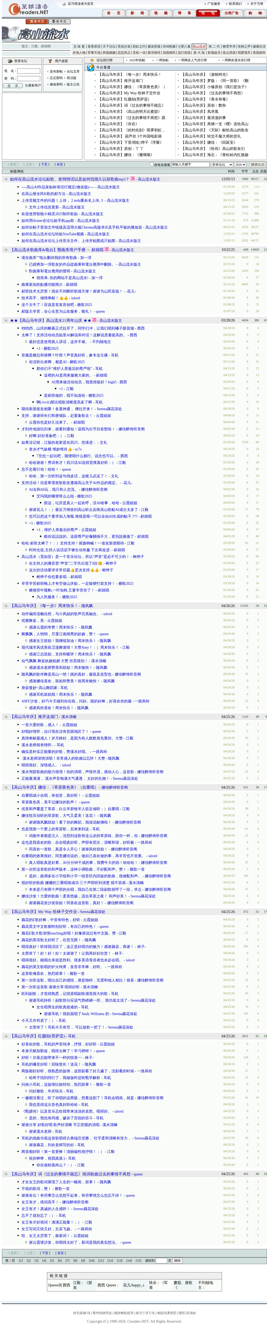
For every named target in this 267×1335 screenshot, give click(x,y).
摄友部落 (154, 46)
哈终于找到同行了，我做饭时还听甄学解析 (64, 1078)
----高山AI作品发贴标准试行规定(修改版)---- (57, 187)
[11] (101, 1260)
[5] (52, 1260)
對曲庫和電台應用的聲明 (49, 271)
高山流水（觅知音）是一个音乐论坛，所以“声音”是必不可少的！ (75, 557)
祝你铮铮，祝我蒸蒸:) (47, 1158)
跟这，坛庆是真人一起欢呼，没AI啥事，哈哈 (81, 503)
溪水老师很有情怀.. (37, 745)
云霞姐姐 (103, 416)
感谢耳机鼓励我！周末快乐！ (53, 694)
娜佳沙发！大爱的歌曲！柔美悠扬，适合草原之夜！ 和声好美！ (74, 896)
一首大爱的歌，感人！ (40, 725)
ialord (75, 298)
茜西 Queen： (109, 1285)
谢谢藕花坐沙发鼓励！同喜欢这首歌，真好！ (66, 903)
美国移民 (259, 53)
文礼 (103, 443)
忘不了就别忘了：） (38, 1216)
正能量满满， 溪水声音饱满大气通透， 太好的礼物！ (65, 779)
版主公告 (73, 84)
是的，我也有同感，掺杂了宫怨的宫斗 (61, 1118)
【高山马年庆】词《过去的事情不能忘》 (131, 105)
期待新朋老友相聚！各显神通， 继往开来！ (57, 409)
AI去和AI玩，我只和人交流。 (53, 490)
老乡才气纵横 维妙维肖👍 (50, 449)
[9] (83, 1260)
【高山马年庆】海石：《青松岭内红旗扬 (215, 155)
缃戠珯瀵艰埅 (166, 1313)
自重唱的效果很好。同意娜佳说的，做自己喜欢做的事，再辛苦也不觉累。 (83, 856)
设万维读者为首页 (81, 4)
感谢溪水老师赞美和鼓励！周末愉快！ (61, 668)
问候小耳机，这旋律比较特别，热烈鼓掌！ (57, 1085)
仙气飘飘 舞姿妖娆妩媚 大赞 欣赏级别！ (54, 661)
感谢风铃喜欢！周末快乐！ (51, 708)
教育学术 (229, 46)
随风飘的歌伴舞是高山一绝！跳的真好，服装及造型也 (66, 674)
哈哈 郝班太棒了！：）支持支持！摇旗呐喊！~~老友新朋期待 (72, 543)
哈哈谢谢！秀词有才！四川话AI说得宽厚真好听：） (72, 463)
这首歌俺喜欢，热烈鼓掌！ (43, 974)
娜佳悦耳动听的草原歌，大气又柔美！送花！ (59, 816)
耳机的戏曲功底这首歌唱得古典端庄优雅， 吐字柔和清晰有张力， (76, 1138)
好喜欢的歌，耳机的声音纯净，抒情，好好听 (59, 1044)
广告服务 (213, 4)
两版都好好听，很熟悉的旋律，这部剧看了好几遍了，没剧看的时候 (77, 1071)
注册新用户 (33, 85)
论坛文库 (73, 71)
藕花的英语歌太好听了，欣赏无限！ (51, 940)
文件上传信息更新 (44, 207)
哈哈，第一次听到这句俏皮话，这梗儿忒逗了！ (68, 476)
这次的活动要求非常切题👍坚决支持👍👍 (64, 570)
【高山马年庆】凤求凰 (199, 112)
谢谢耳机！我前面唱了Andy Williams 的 (76, 1014)
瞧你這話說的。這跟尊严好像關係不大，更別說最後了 (89, 537)
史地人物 (79, 53)
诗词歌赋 (169, 46)
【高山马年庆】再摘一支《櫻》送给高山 (215, 124)
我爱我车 (244, 53)
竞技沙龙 (124, 46)
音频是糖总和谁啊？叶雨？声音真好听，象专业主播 (64, 355)
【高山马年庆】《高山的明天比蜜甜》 (130, 112)
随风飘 (87, 606)
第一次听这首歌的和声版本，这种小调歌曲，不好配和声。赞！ (74, 869)
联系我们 (235, 4)
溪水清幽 (98, 661)
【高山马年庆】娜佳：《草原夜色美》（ (131, 87)
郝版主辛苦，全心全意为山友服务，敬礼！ (57, 311)
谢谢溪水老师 (40, 1132)
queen (100, 311)
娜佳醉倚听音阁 (131, 429)
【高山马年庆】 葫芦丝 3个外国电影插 (130, 136)
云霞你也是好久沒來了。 (49, 422)
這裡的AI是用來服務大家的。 (68, 375)
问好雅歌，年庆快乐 (46, 1091)
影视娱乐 (214, 53)
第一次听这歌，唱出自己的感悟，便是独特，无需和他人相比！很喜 (77, 980)
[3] (36, 1260)
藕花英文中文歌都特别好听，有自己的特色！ (59, 927)
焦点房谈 (229, 53)
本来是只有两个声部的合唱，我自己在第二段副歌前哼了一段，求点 (85, 889)
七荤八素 (184, 46)
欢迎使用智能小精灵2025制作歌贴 (49, 214)
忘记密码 (56, 78)
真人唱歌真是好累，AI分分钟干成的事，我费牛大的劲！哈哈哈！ (83, 863)
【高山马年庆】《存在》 (118, 124)
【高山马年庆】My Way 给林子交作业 (129, 93)
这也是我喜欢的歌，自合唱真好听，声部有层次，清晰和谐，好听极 (77, 842)
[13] (120, 1260)
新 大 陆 (199, 53)
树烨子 (138, 557)
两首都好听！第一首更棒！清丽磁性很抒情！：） (62, 1152)
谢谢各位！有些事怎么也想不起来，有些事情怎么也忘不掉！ (72, 1195)
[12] (110, 1260)
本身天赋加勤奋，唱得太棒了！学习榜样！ (57, 1051)
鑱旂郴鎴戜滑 (124, 1313)
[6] (60, 1260)
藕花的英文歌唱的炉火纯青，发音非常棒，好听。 (62, 967)
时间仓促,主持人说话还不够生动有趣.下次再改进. (70, 550)
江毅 (34, 46)
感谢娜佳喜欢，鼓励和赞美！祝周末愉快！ (64, 681)
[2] (29, 1260)
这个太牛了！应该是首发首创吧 (47, 305)
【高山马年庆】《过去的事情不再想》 (213, 93)
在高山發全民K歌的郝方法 (43, 194)
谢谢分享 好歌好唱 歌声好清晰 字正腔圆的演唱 (60, 1125)
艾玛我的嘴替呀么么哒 (55, 496)
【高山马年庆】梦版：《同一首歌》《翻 (215, 81)
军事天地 (94, 53)
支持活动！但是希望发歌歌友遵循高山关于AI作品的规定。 (70, 483)
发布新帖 (56, 71)
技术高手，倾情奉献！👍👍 (44, 298)
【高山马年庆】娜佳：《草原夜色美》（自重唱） (54, 787)
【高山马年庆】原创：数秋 (203, 105)
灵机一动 (139, 53)
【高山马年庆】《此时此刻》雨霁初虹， (131, 130)
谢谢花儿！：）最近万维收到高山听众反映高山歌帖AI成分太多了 (83, 510)
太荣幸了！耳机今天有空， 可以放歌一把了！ (67, 1027)
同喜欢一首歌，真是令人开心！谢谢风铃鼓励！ (68, 849)
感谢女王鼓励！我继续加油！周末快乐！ (63, 641)
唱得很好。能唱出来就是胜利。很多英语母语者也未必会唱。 (72, 960)
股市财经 (154, 53)
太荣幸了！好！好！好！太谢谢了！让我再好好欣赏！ (66, 953)
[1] (21, 1260)
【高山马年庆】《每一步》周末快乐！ (130, 75)
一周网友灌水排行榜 (235, 60)
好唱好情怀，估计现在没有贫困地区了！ (55, 732)
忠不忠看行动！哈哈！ (40, 469)
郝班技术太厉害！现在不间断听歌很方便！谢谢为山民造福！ (72, 291)
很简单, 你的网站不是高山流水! (62, 278)
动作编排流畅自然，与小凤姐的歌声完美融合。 (60, 614)
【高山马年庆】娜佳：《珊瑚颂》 (126, 155)
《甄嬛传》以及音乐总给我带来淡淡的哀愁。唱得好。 (66, 1111)
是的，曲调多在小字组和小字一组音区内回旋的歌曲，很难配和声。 (85, 876)
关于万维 (256, 4)
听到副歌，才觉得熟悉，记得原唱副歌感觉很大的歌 (64, 994)
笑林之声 (244, 46)
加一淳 (85, 258)
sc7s (78, 449)
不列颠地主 (101, 342)
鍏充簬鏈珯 (81, 1313)
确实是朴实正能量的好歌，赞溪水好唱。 (55, 752)
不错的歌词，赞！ (36, 1189)
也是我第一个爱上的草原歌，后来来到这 (55, 829)
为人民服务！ (47, 597)
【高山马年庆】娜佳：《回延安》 (209, 142)
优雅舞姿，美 (32, 621)
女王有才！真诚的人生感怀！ (45, 1209)
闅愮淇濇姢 (187, 1313)
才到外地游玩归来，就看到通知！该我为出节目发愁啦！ (68, 429)
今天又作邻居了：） (38, 1021)
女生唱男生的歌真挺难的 (57, 1007)
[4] (44, 1260)
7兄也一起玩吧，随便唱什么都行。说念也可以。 (76, 456)
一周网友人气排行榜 (192, 60)
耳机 (114, 355)
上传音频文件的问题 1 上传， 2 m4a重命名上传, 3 (62, 201)
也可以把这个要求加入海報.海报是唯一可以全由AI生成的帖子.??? (83, 516)
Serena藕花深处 (109, 409)
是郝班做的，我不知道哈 (64, 396)
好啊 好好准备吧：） (46, 436)
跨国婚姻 (109, 53)
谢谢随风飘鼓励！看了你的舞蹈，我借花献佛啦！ (70, 822)
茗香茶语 (94, 46)
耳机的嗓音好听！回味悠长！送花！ (51, 1064)
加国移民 (169, 53)
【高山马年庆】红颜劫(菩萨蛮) (123, 99)
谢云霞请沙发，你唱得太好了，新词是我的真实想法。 (74, 1242)
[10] (91, 1260)
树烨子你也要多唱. (52, 577)
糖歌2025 (84, 305)
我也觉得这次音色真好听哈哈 (53, 1105)
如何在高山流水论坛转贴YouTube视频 (52, 234)
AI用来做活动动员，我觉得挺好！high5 (84, 382)
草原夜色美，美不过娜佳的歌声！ (49, 802)
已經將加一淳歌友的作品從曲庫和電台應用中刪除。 (72, 264)
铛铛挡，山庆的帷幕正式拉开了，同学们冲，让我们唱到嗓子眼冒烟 (77, 328)
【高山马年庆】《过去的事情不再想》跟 (131, 118)
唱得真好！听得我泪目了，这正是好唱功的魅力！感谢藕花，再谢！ (77, 947)
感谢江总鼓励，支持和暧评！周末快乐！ (63, 654)
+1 (38, 349)
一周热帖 (162, 60)
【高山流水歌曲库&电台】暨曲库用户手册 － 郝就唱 (56, 250)
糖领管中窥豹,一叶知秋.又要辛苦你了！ (62, 590)
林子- (141, 947)
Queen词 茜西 (59, 1285)
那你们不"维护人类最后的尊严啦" (64, 369)
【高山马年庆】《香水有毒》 (205, 99)
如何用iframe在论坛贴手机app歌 (47, 221)
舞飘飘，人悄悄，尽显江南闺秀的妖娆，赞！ (59, 634)
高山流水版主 (149, 179)
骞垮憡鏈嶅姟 (102, 1313)
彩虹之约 (139, 46)
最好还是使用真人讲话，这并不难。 (59, 342)
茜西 (141, 328)
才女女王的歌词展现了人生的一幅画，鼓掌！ (59, 1182)
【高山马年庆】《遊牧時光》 (205, 75)
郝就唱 (46, 46)
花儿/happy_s (133, 1285)
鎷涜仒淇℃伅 (145, 1313)
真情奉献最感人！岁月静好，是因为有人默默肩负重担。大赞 (72, 738)
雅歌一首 (137, 869)
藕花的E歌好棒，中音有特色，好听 (50, 920)
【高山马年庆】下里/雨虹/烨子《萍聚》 (131, 142)
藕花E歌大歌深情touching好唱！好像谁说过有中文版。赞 (68, 933)
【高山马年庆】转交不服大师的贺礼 (211, 136)
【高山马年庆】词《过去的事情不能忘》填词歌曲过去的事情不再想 (70, 1174)
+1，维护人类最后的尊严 (57, 530)
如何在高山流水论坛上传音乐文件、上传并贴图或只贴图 (68, 241)
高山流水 (199, 46)
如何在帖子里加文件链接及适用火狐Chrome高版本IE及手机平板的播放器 (81, 227)
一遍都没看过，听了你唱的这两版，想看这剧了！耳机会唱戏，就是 (77, 1098)
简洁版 (71, 78)
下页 (44, 164)
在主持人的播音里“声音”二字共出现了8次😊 (65, 563)
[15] (138, 1260)
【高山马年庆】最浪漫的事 (203, 118)
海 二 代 (214, 46)
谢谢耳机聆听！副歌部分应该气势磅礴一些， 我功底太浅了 (78, 1000)
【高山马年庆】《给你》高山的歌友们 (213, 149)
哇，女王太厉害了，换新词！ (45, 1236)
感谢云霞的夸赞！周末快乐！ (53, 627)
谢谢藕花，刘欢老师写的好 (51, 1145)
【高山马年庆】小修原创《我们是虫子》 (215, 87)
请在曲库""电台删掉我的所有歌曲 (49, 258)
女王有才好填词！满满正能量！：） (51, 1222)
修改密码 (56, 84)
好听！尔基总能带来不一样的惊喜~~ (51, 1058)
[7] (67, 1260)
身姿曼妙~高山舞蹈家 (39, 688)
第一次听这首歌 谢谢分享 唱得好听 (50, 987)
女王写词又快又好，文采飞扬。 (47, 1229)
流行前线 (184, 53)
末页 (60, 164)
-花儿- (131, 291)
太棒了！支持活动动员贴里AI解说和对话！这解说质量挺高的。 (74, 335)
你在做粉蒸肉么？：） (55, 1165)
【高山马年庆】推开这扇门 (120, 81)
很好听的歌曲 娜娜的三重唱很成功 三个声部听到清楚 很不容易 (73, 883)
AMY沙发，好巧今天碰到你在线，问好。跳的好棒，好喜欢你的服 (76, 701)
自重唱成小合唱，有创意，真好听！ (51, 795)
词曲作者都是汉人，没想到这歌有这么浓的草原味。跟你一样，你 (83, 836)
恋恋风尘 (124, 53)
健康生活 (259, 46)
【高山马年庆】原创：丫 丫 (121, 149)
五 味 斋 (79, 46)
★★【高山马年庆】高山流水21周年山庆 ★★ (50, 320)
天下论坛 (109, 46)
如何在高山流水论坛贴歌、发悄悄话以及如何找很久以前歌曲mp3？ (69, 179)
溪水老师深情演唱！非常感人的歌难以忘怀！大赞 (63, 758)
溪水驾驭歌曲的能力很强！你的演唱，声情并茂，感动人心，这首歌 (77, 772)
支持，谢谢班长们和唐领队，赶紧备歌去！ (57, 416)
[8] (75, 1260)
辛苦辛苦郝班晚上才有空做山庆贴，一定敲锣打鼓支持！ (68, 584)
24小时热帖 (137, 60)
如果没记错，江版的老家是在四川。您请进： (59, 443)
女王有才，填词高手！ (40, 1202)
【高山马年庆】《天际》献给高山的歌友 (215, 130)
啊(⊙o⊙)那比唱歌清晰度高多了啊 (64, 402)
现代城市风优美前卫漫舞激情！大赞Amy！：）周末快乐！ (70, 647)
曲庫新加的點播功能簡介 (42, 285)
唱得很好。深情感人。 (40, 765)
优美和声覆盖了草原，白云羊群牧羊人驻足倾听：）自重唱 (70, 809)
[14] (129, 1260)
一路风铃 (142, 701)
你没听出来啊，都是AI (48, 362)
